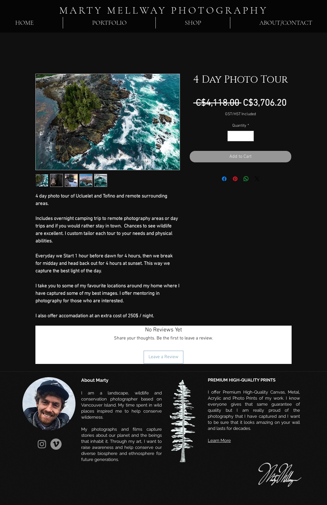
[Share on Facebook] (224, 178)
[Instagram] (41, 444)
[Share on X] (257, 178)
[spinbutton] (240, 136)
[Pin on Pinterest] (235, 178)
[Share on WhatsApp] (246, 178)
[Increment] (249, 136)
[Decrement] (231, 136)
